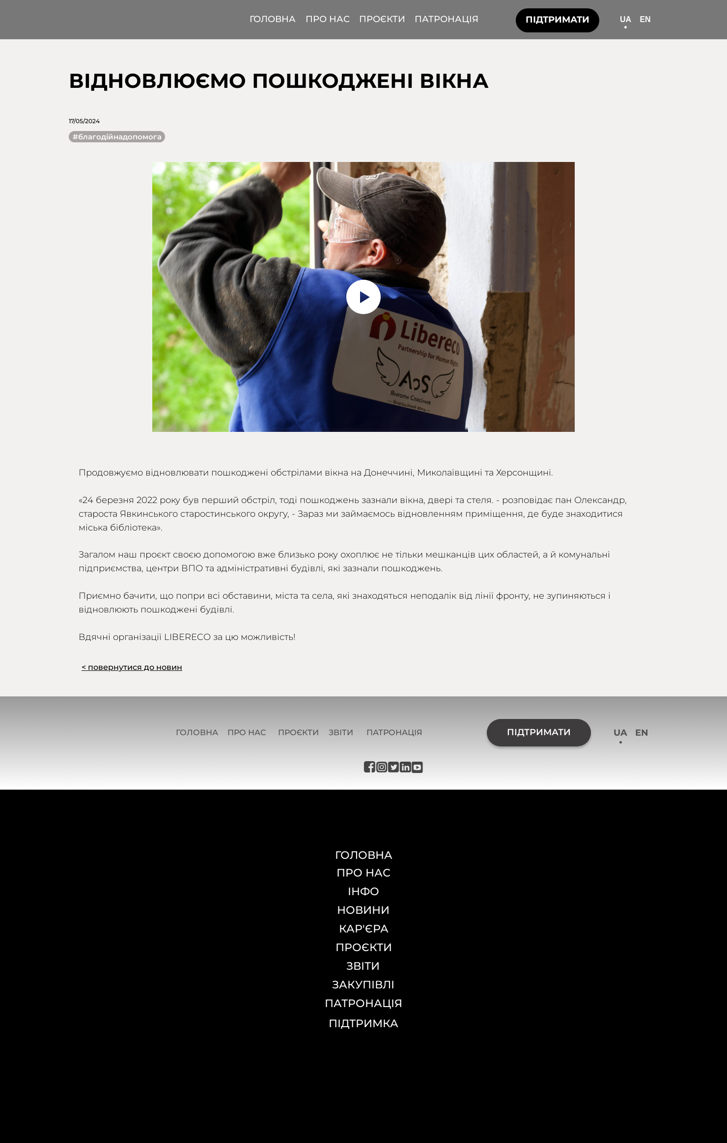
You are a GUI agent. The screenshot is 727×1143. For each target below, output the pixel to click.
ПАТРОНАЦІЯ (446, 19)
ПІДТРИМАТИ (557, 19)
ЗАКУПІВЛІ (363, 984)
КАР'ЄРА (364, 928)
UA (625, 19)
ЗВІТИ (341, 732)
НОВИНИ (363, 910)
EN (645, 19)
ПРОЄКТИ (382, 19)
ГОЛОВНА (273, 19)
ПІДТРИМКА (363, 1023)
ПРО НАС (328, 19)
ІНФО (363, 891)
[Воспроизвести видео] (363, 297)
